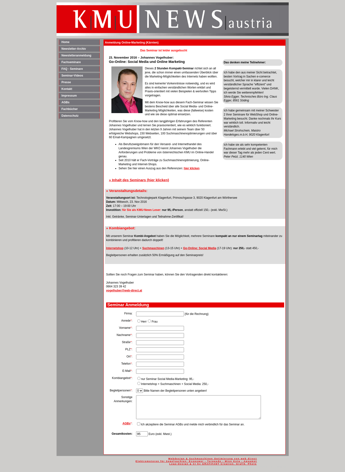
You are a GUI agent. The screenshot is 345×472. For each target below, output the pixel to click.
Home (65, 42)
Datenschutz (70, 115)
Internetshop (115, 248)
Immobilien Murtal (272, 466)
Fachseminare (71, 62)
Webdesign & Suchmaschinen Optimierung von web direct (212, 458)
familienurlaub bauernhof (235, 466)
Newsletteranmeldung (77, 55)
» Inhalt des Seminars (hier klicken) (139, 180)
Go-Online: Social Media (199, 248)
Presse (66, 82)
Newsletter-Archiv (74, 48)
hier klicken (192, 168)
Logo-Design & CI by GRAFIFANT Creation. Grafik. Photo (213, 463)
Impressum (69, 95)
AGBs (65, 102)
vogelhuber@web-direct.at (124, 290)
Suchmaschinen (153, 248)
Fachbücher (70, 109)
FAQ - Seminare (72, 69)
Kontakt (67, 89)
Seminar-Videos (72, 75)
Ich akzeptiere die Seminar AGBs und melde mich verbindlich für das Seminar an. (193, 424)
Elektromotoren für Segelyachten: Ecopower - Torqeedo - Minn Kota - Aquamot (196, 461)
